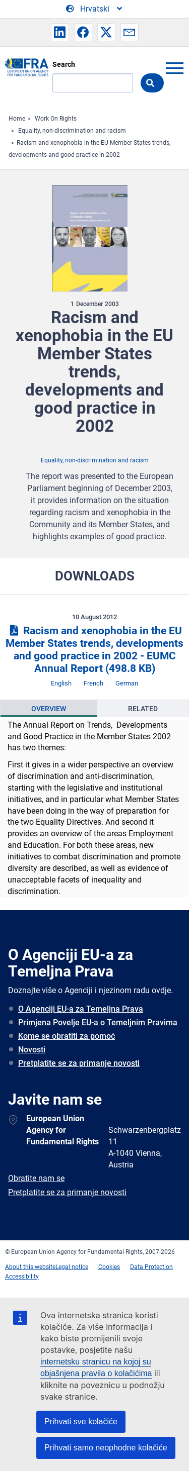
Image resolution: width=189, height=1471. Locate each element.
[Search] (92, 82)
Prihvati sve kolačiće (80, 1421)
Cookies (109, 1266)
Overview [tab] (48, 709)
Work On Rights (56, 118)
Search (63, 64)
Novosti (31, 1049)
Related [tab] (143, 709)
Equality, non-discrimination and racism (72, 130)
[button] (60, 32)
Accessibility (22, 1276)
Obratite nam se (36, 1178)
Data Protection (151, 1266)
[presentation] (49, 708)
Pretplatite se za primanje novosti (79, 1063)
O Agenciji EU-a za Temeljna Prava (80, 1009)
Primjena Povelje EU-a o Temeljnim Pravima (97, 1022)
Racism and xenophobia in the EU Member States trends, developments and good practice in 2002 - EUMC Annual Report (94, 649)
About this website (30, 1266)
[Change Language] (95, 9)
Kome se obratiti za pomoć (66, 1036)
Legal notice (71, 1266)
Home (17, 118)
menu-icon (174, 67)
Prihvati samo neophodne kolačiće (105, 1447)
